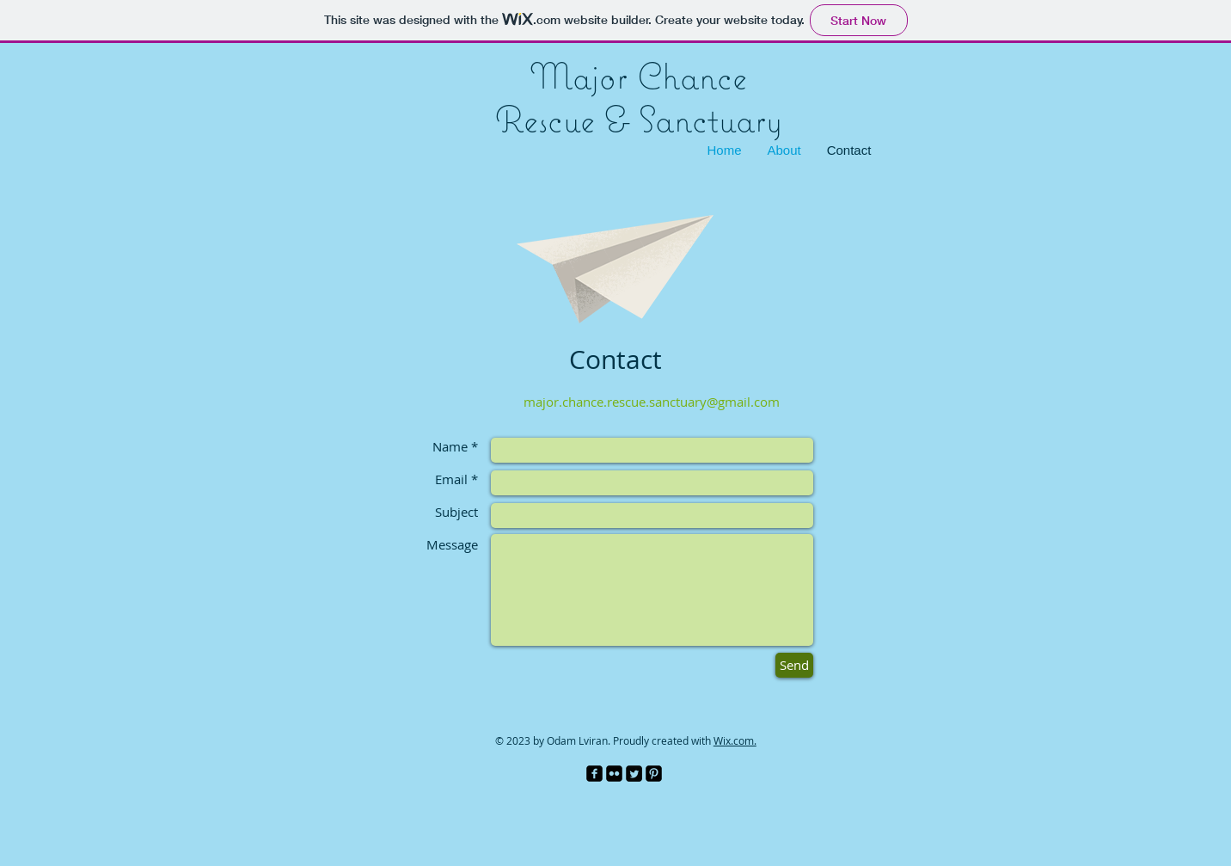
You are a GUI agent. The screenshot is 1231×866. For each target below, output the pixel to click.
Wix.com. (734, 740)
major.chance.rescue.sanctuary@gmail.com (652, 401)
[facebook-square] (594, 773)
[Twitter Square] (634, 773)
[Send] (794, 665)
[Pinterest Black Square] (654, 773)
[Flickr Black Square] (614, 773)
